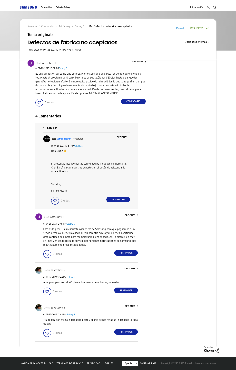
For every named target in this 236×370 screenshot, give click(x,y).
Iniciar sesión (196, 7)
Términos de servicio (70, 363)
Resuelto (181, 28)
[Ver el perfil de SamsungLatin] (64, 138)
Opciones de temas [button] (196, 42)
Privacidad (93, 363)
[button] (140, 61)
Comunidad (46, 7)
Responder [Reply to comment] (118, 199)
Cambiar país (148, 363)
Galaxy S (63, 68)
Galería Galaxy (63, 7)
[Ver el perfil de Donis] (47, 270)
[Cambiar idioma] (130, 363)
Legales (108, 363)
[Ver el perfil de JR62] (38, 63)
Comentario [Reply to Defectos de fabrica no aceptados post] (133, 101)
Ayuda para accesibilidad (37, 363)
